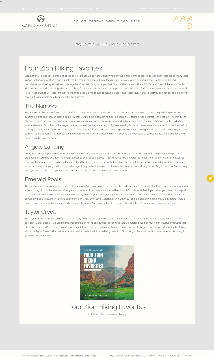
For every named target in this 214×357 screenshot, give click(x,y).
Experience (96, 21)
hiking (100, 203)
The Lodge (80, 21)
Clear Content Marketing (112, 314)
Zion (38, 222)
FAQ (152, 8)
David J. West (90, 356)
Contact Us (164, 8)
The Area (122, 21)
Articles (143, 8)
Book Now (179, 8)
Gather (110, 21)
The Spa (135, 21)
